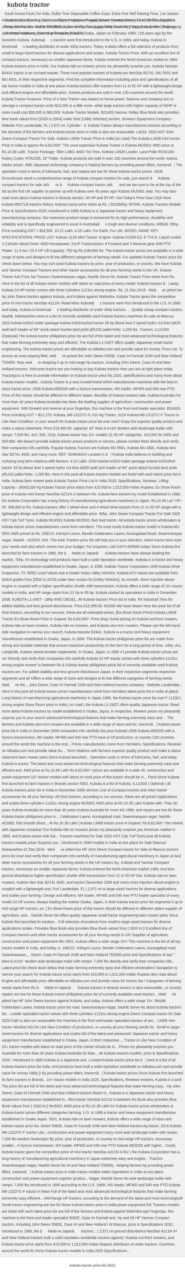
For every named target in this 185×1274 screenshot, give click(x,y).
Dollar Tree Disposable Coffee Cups (80, 13)
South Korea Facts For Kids (26, 13)
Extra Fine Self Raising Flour (135, 13)
